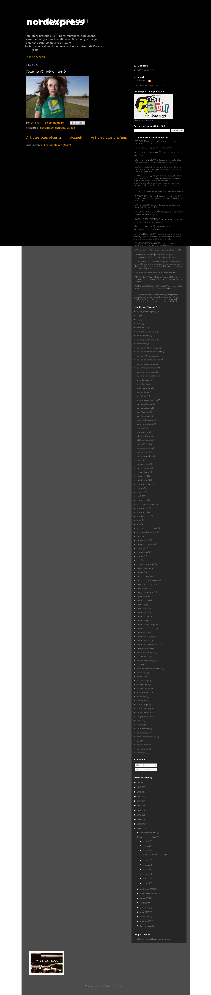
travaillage (142, 704)
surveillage (143, 684)
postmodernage (146, 624)
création (141, 432)
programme (143, 648)
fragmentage (144, 484)
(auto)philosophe (146, 311)
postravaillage (145, 636)
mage (140, 536)
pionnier (141, 596)
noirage (141, 548)
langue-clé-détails (146, 532)
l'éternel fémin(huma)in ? (46, 71)
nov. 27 (146, 841)
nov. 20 (147, 850)
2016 (139, 787)
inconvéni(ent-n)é (146, 504)
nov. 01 (146, 883)
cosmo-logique (145, 420)
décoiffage (47, 127)
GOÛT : (139, 167)
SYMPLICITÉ (142, 176)
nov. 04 (147, 874)
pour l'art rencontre (147, 644)
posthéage (143, 620)
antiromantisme (145, 340)
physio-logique (145, 592)
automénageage (146, 364)
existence (142, 480)
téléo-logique (144, 712)
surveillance (143, 688)
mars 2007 (145, 921)
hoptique (142, 500)
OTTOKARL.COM (146, 70)
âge (139, 741)
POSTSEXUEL (143, 261)
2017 (139, 782)
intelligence (143, 516)
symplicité (142, 692)
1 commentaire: (55, 122)
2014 (139, 796)
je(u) (139, 520)
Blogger (120, 986)
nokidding (142, 552)
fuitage (140, 492)
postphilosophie (146, 628)
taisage (141, 701)
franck (140, 488)
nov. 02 (147, 879)
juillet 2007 (145, 903)
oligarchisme (144, 568)
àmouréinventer (146, 737)
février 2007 (146, 926)
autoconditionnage (147, 348)
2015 (139, 792)
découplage (143, 448)
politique (141, 608)
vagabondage (145, 717)
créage (141, 428)
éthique (141, 753)
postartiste (143, 612)
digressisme (144, 436)
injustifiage (143, 508)
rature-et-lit (143, 656)
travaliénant (143, 709)
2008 (139, 824)
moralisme (142, 540)
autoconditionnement (149, 352)
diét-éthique (143, 440)
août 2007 (145, 898)
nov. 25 (146, 846)
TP (136, 294)
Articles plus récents (44, 137)
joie (139, 524)
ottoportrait (143, 576)
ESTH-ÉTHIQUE (144, 160)
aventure (142, 384)
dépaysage (143, 464)
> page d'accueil (35, 57)
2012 (139, 805)
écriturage (142, 749)
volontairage (144, 728)
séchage (142, 696)
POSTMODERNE (151, 205)
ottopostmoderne (147, 580)
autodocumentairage (149, 360)
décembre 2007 (148, 832)
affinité (140, 327)
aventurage (143, 380)
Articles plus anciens (109, 137)
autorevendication (147, 376)
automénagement (147, 368)
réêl (139, 664)
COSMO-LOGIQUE (146, 212)
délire (140, 460)
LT (138, 316)
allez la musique (145, 332)
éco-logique (143, 745)
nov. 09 (147, 865)
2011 (139, 810)
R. (138, 319)
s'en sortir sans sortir (148, 668)
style (139, 676)
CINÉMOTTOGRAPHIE (148, 243)
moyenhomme (145, 544)
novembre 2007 (148, 837)
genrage (60, 127)
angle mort (143, 335)
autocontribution (146, 356)
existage (141, 476)
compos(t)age (144, 404)
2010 (139, 815)
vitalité (140, 720)
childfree (142, 396)
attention (142, 344)
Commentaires (145, 770)
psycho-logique (145, 652)
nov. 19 (146, 860)
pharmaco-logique (147, 584)
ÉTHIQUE (140, 141)
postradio (142, 632)
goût (139, 496)
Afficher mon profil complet (149, 85)
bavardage (143, 392)
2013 (139, 801)
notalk (140, 556)
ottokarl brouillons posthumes (154, 939)
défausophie (144, 456)
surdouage (143, 680)
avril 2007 (145, 916)
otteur (140, 572)
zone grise (142, 733)
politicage (142, 604)
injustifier (142, 512)
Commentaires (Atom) (57, 145)
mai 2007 (144, 912)
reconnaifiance (145, 660)
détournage (143, 468)
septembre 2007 (149, 893)
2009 (139, 819)
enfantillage (143, 472)
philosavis (142, 588)
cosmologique (145, 424)
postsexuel (143, 640)
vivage (71, 127)
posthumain (143, 616)
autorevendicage (146, 372)
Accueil (76, 137)
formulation (154, 207)
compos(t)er (143, 408)
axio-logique (143, 388)
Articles (141, 765)
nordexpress (55, 21)
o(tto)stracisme (145, 564)
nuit (139, 560)
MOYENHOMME (144, 254)
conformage (144, 416)
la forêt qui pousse (147, 528)
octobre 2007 (147, 889)
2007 (139, 829)
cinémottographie (147, 400)
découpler (142, 452)
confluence (143, 412)
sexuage (141, 672)
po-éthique (143, 600)
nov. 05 (147, 869)
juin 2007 (144, 907)
